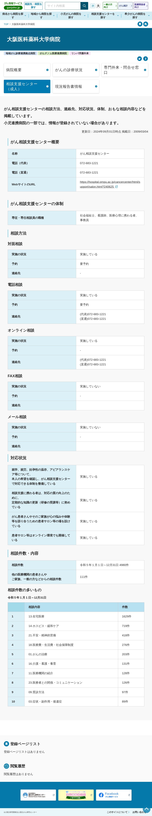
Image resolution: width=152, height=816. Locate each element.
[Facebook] (145, 58)
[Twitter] (139, 58)
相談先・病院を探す (33, 6)
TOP (6, 24)
